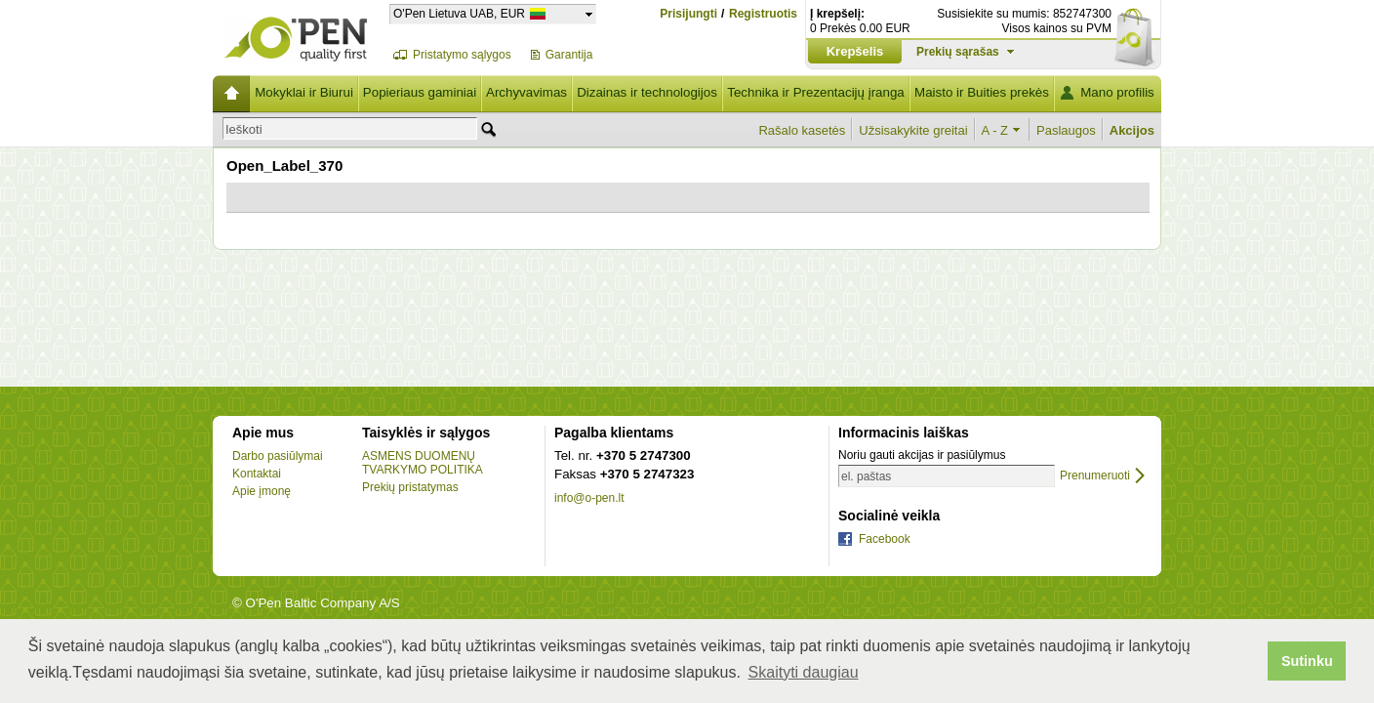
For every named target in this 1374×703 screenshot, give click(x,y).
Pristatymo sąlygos (462, 55)
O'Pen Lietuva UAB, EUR (459, 13)
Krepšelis (855, 51)
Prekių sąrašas (957, 52)
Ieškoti (244, 129)
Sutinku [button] (1307, 661)
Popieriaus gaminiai (419, 92)
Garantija (569, 55)
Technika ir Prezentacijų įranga (816, 92)
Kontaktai (256, 473)
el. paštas (866, 476)
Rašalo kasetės (801, 130)
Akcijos (1132, 130)
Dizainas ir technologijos (647, 92)
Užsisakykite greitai (913, 130)
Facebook (884, 539)
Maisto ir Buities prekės (981, 92)
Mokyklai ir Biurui (304, 92)
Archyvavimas (526, 92)
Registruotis (763, 14)
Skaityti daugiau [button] (803, 672)
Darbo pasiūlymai (277, 456)
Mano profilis (1117, 92)
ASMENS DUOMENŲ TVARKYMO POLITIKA (422, 462)
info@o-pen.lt (589, 498)
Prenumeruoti (1095, 476)
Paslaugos (1066, 130)
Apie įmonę (261, 491)
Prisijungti (688, 14)
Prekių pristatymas (410, 487)
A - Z (995, 130)
